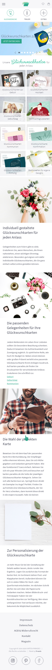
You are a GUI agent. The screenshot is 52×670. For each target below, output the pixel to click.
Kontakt (26, 636)
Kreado (38, 651)
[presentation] (15, 52)
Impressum (26, 619)
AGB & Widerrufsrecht (26, 630)
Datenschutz (26, 625)
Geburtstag (12, 380)
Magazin (26, 641)
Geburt (10, 376)
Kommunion (13, 383)
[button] (19, 52)
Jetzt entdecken (11, 41)
